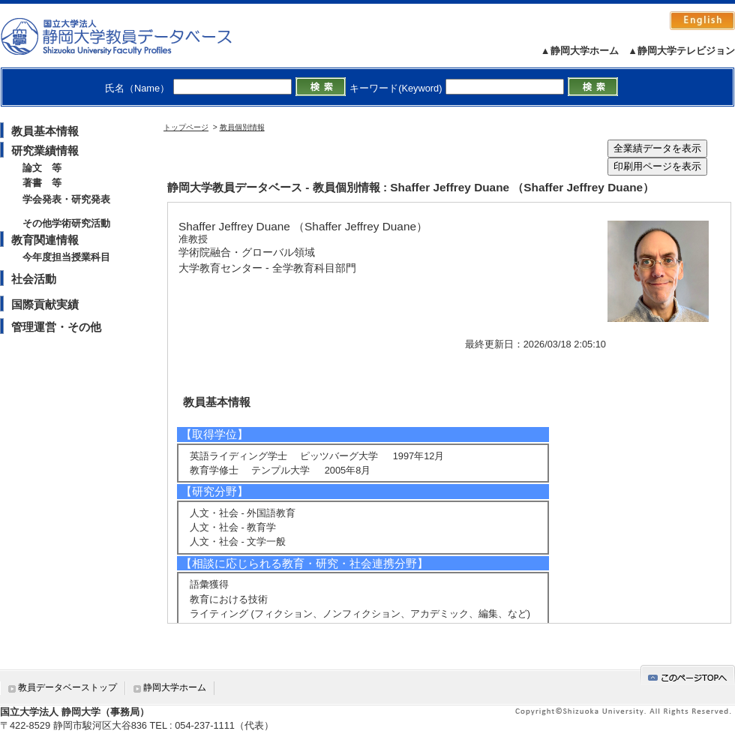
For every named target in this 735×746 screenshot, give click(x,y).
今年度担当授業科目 (66, 257)
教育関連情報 (45, 239)
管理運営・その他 (56, 326)
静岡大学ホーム (174, 687)
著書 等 (42, 182)
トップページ (186, 127)
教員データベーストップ (67, 687)
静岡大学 (131, 36)
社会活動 (33, 278)
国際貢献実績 (45, 304)
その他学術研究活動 (66, 223)
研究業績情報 (45, 150)
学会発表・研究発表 (66, 199)
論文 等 (42, 167)
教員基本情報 (45, 131)
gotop (687, 675)
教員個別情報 (242, 127)
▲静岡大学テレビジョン (681, 50)
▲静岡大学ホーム (580, 50)
